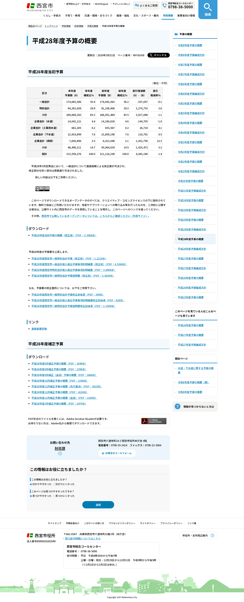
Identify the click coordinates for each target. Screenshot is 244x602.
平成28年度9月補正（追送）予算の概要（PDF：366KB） (64, 375)
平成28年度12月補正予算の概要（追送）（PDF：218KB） (64, 398)
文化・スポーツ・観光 (146, 15)
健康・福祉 (123, 15)
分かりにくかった (65, 484)
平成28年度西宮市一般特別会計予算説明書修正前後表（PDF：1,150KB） (73, 306)
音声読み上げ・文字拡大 (78, 3)
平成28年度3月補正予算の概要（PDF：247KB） (59, 403)
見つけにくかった (65, 495)
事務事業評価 (39, 329)
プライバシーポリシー (171, 523)
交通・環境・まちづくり (98, 15)
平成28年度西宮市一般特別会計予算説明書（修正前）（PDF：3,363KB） (73, 275)
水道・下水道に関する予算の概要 (195, 370)
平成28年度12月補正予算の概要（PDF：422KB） (60, 392)
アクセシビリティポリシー (122, 523)
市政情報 (168, 15)
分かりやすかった (42, 484)
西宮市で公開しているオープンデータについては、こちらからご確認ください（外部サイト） (94, 216)
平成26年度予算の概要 (191, 325)
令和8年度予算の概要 (190, 392)
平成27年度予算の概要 (191, 335)
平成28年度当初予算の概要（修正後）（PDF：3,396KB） (64, 235)
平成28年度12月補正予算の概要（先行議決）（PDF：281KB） (67, 386)
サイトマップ (54, 523)
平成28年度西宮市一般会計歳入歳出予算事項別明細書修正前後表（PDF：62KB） (78, 300)
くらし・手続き (52, 15)
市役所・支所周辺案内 (195, 535)
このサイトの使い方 (94, 523)
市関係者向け (72, 523)
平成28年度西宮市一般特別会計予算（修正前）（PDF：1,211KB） (69, 258)
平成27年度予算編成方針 (192, 344)
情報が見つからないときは (198, 406)
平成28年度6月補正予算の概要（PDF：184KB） (59, 363)
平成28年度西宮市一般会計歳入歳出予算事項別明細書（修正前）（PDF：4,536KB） (79, 264)
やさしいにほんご (121, 3)
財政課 (60, 448)
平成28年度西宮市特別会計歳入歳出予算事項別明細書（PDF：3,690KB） (73, 270)
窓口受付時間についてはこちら (83, 538)
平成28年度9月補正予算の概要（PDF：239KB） (59, 369)
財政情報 (78, 25)
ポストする (160, 55)
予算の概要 (92, 25)
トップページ (51, 25)
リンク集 (191, 523)
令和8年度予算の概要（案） (194, 382)
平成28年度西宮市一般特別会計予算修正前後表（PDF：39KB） (68, 294)
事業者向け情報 (186, 15)
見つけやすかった (42, 495)
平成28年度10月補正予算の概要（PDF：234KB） (60, 381)
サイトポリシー (148, 523)
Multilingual (101, 3)
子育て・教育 (72, 15)
